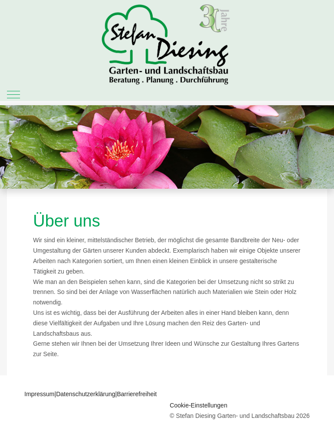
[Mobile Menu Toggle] (13, 94)
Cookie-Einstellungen (198, 405)
